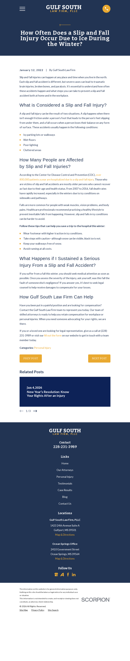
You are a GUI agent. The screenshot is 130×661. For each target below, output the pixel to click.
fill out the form (53, 386)
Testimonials (65, 534)
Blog (65, 547)
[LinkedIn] (74, 625)
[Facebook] (68, 625)
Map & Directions (65, 585)
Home (65, 514)
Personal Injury (42, 398)
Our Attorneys (65, 521)
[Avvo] (62, 625)
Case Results (65, 541)
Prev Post (30, 409)
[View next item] (35, 462)
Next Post (99, 409)
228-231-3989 (65, 498)
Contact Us (65, 554)
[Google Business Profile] (56, 625)
